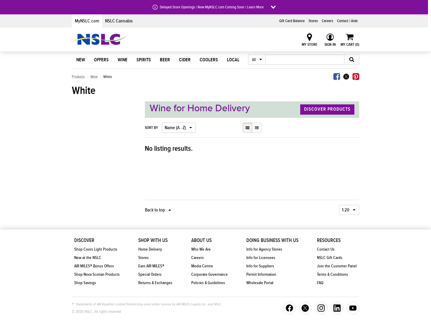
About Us (201, 240)
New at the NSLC (87, 258)
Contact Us (326, 249)
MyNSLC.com (87, 21)
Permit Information (261, 274)
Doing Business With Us (272, 240)
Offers (101, 60)
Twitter (346, 76)
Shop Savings (85, 283)
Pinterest (356, 76)
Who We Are (201, 249)
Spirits (143, 60)
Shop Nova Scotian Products (97, 274)
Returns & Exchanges (155, 283)
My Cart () (350, 44)
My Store (309, 44)
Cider (185, 60)
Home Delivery (150, 249)
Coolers (209, 60)
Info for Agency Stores (264, 249)
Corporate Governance (209, 274)
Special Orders (150, 274)
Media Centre (202, 266)
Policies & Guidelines (208, 283)
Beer (165, 60)
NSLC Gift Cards (329, 258)
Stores (313, 21)
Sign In (330, 44)
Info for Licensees (260, 258)
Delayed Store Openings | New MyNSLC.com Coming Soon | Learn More (212, 7)
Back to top (155, 210)
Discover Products (327, 109)
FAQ (320, 283)
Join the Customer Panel (337, 266)
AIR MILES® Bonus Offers (94, 266)
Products (78, 76)
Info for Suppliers (260, 266)
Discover (84, 240)
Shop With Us (153, 240)
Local (233, 60)
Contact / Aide (347, 21)
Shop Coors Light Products (95, 249)
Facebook (337, 76)
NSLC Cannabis (119, 21)
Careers (327, 21)
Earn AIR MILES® (151, 266)
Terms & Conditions (332, 274)
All (254, 60)
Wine (123, 60)
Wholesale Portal (259, 283)
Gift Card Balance (292, 21)
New (80, 60)
